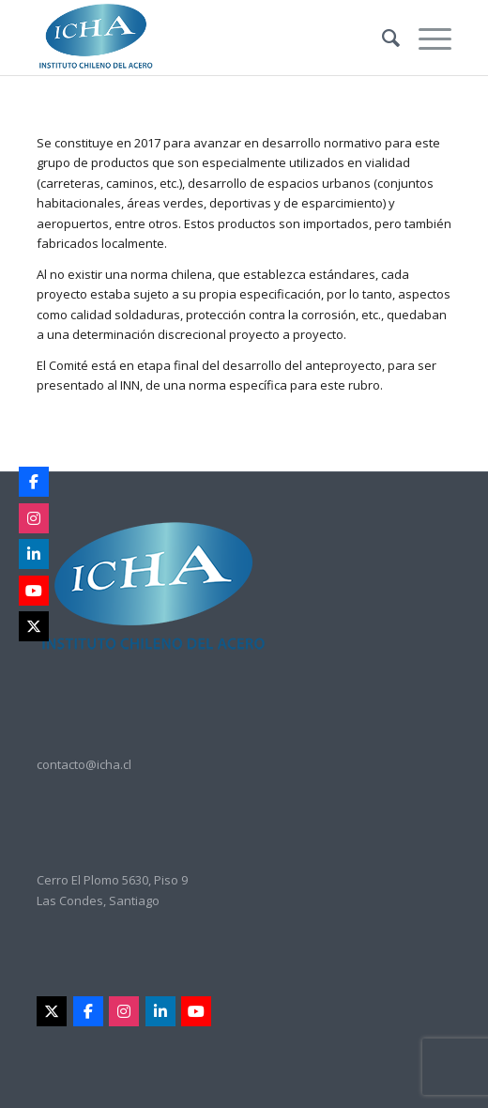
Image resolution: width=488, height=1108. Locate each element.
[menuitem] (381, 37)
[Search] (381, 37)
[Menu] (425, 37)
